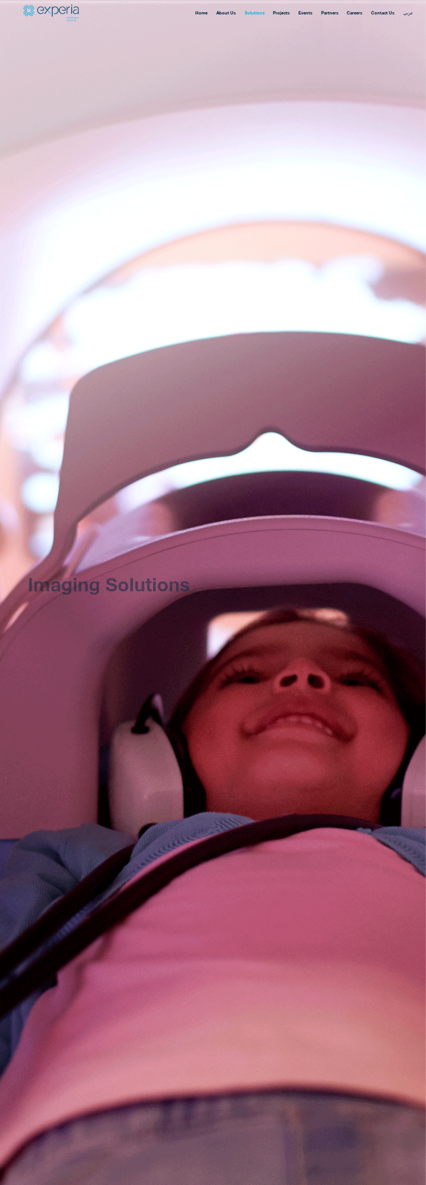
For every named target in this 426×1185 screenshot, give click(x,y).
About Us (226, 13)
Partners (329, 13)
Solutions (255, 13)
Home (201, 13)
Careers (354, 13)
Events (305, 13)
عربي (408, 13)
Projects (281, 13)
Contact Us (382, 13)
